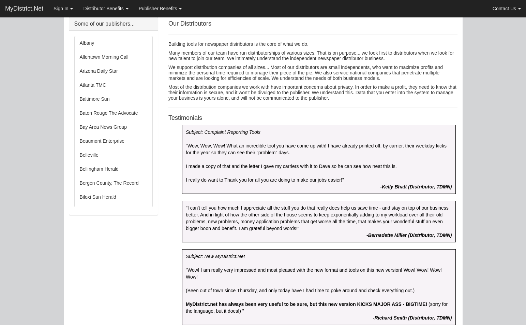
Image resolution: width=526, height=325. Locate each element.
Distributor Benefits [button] (105, 8)
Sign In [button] (63, 8)
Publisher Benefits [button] (160, 8)
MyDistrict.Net (24, 8)
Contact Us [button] (507, 8)
